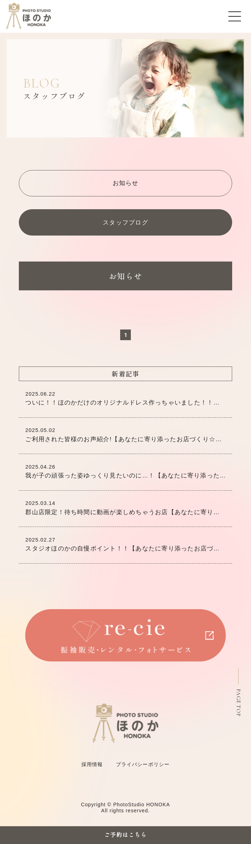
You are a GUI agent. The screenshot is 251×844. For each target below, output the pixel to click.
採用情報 (92, 764)
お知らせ (126, 183)
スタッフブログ (125, 222)
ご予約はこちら (125, 835)
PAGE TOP (238, 703)
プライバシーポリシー (143, 764)
